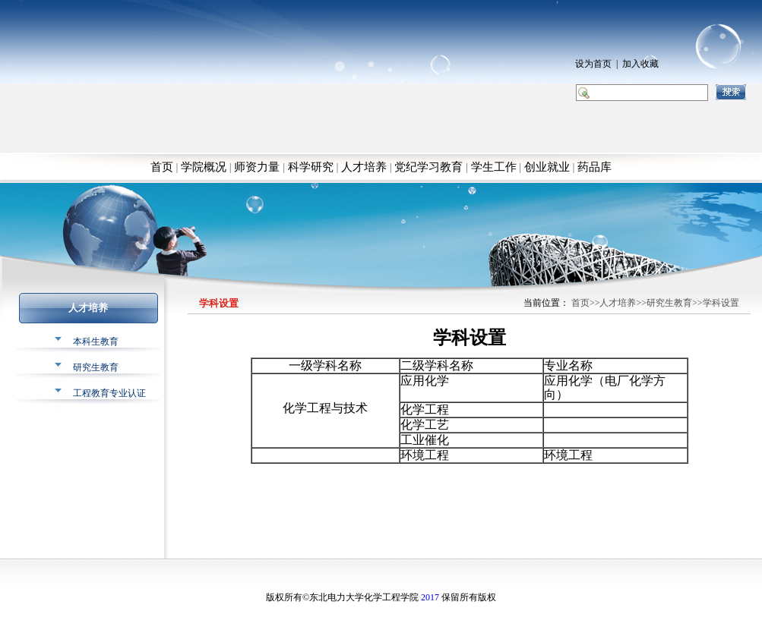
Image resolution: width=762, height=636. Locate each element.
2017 (430, 597)
